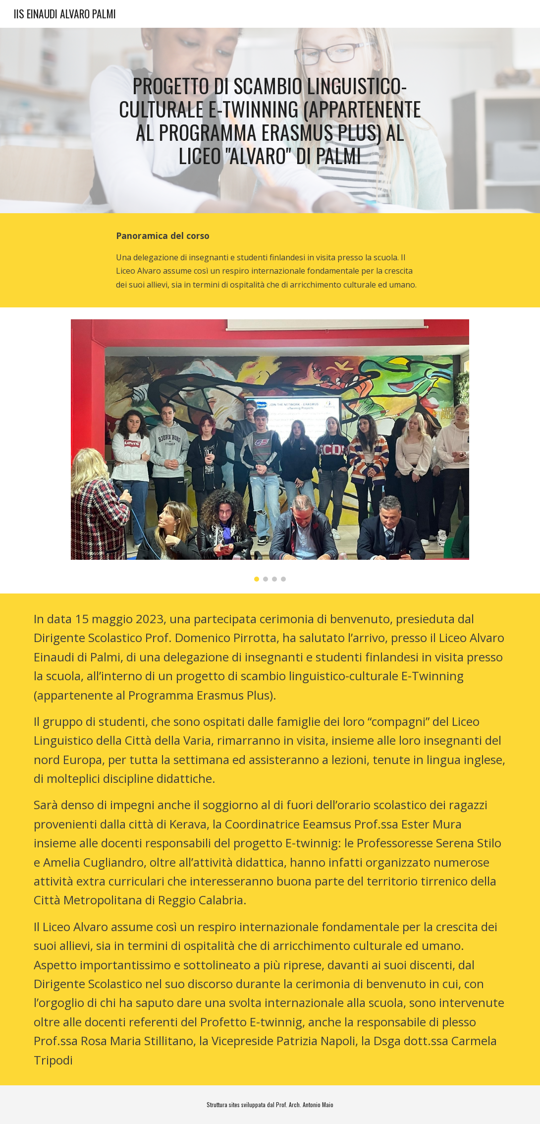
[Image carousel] (270, 450)
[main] (270, 121)
